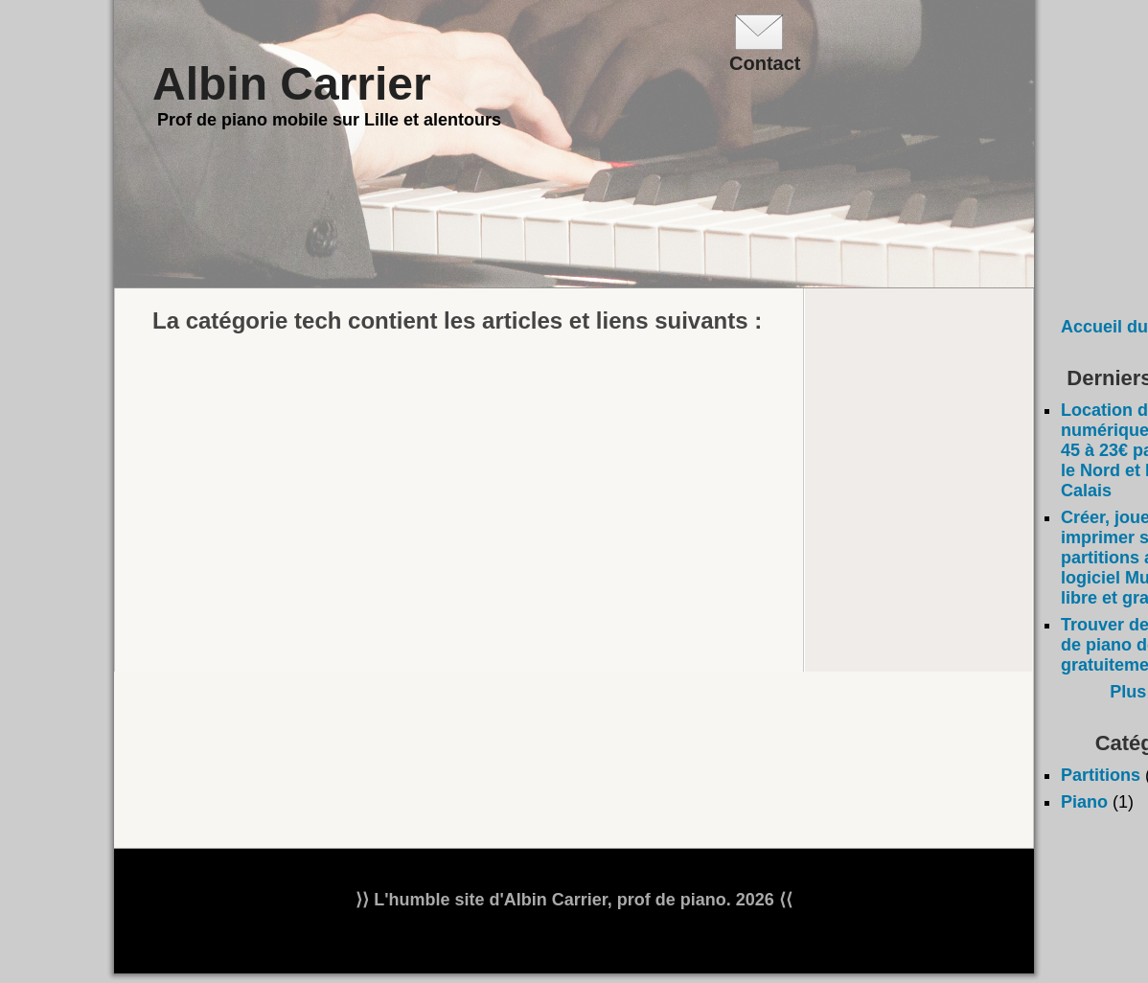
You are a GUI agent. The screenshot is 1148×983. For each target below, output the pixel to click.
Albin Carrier (291, 83)
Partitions (1100, 775)
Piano (1084, 802)
